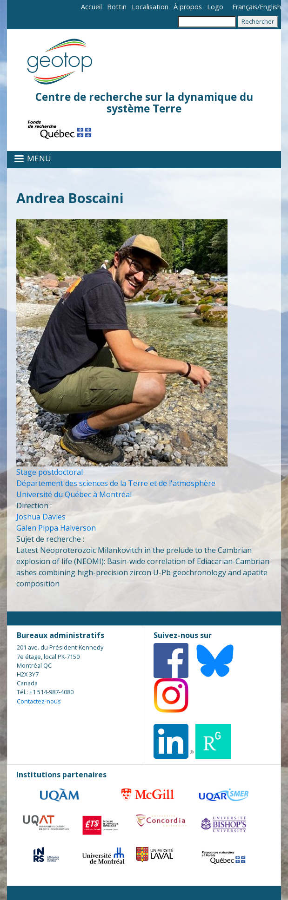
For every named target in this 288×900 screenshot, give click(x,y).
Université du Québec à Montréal (74, 494)
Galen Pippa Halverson (56, 528)
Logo (215, 6)
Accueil (91, 6)
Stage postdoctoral (49, 472)
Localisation (150, 6)
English (270, 6)
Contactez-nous (39, 701)
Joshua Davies (41, 517)
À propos (188, 6)
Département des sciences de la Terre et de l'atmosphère (115, 483)
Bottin (117, 6)
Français (244, 6)
